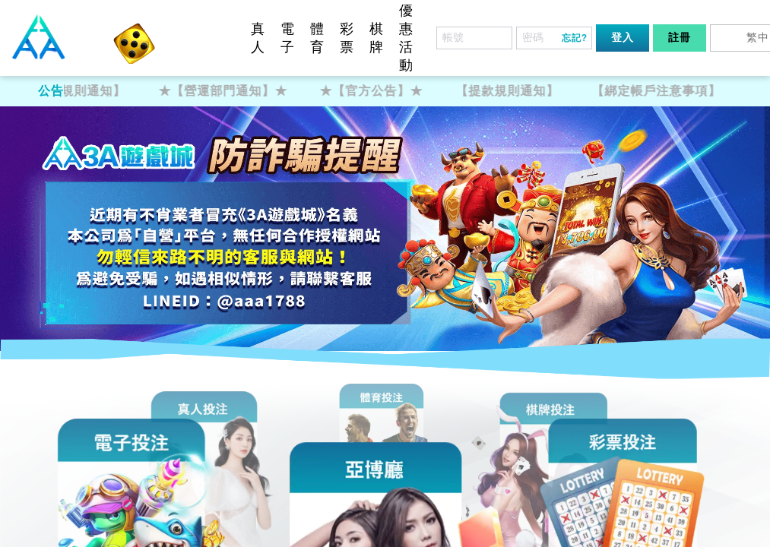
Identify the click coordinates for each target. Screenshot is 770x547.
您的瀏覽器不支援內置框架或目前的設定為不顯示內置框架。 (385, 273)
